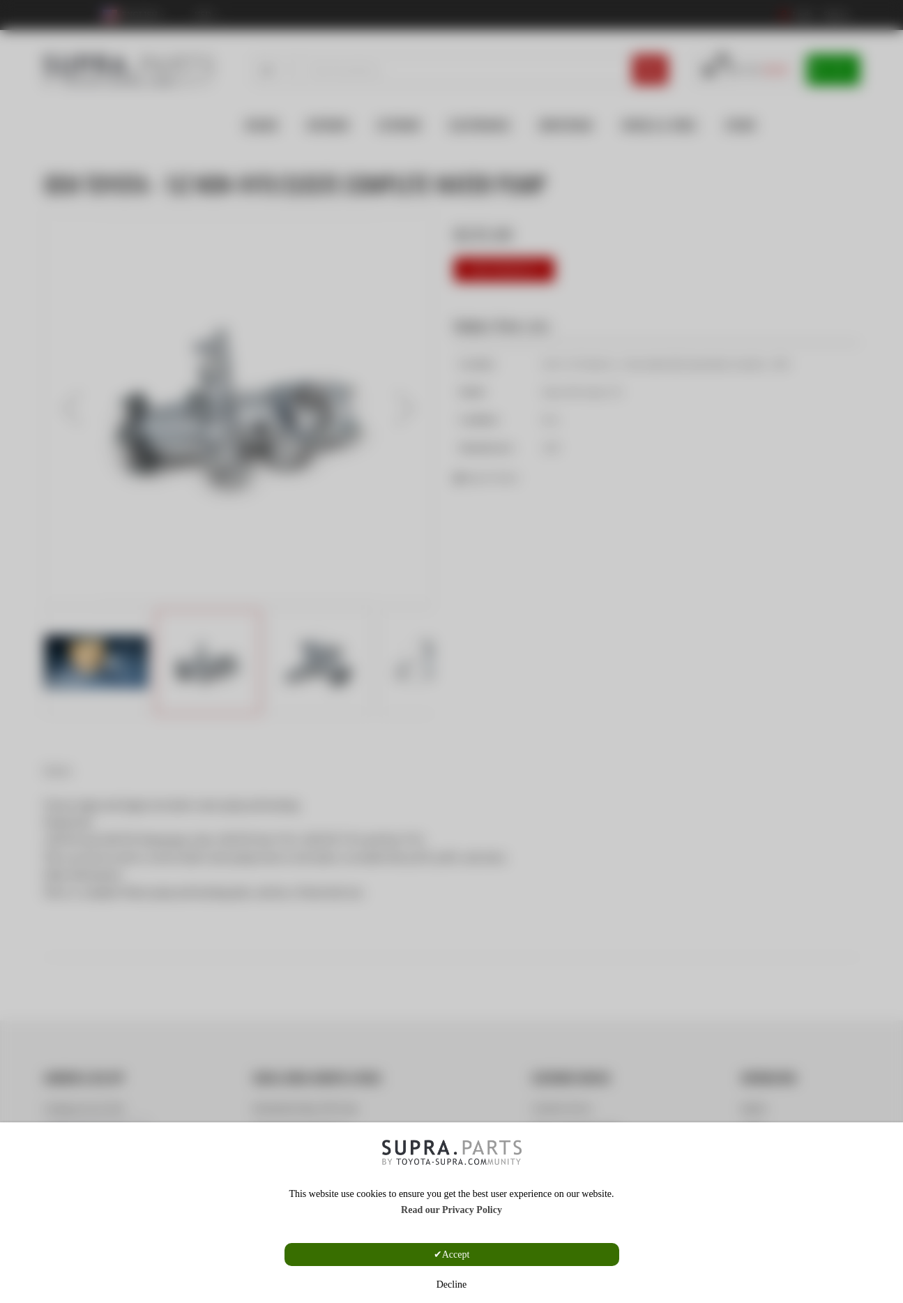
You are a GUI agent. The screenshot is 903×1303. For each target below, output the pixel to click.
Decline (452, 1284)
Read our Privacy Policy (451, 1210)
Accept (456, 1254)
